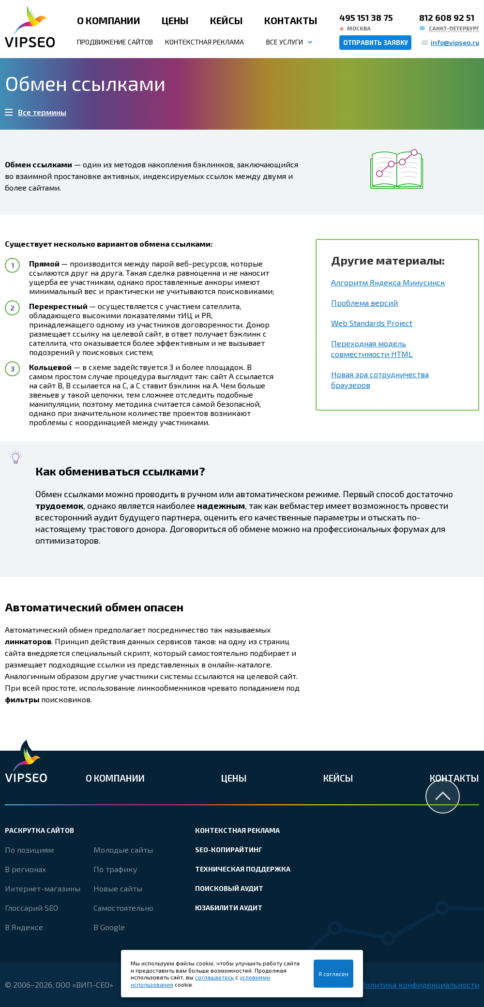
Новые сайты (117, 888)
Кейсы (226, 20)
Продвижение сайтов (115, 42)
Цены (175, 20)
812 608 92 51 (446, 17)
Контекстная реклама (204, 42)
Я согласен (333, 973)
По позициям (29, 849)
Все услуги (284, 42)
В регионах (25, 869)
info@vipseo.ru (455, 42)
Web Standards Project (371, 322)
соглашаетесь (214, 977)
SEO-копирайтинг (228, 849)
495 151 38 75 (366, 17)
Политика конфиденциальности (419, 984)
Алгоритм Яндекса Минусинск (388, 282)
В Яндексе (24, 927)
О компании (108, 20)
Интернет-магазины (42, 888)
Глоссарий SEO (31, 907)
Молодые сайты (123, 849)
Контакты (291, 20)
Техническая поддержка (242, 869)
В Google (109, 927)
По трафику (115, 869)
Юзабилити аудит (228, 907)
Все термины (42, 112)
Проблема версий (364, 302)
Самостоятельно (123, 907)
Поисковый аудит (229, 888)
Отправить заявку (375, 42)
